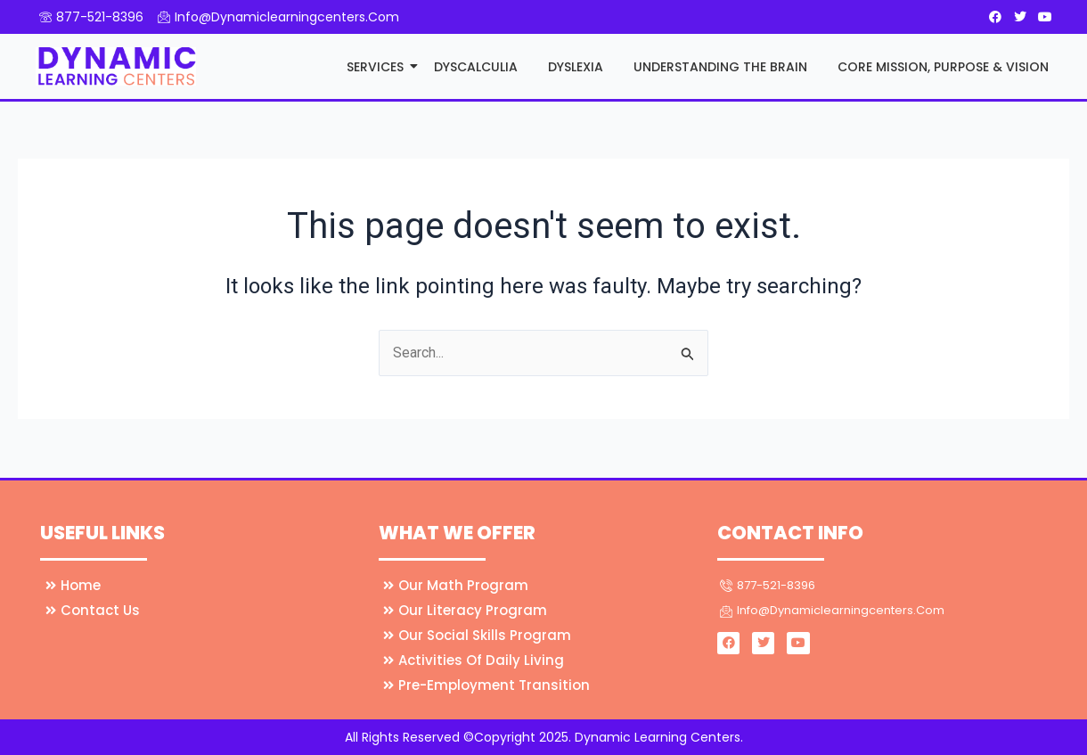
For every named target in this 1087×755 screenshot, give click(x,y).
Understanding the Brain (720, 67)
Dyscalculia (476, 67)
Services (376, 67)
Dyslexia (575, 67)
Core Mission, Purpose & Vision (943, 67)
